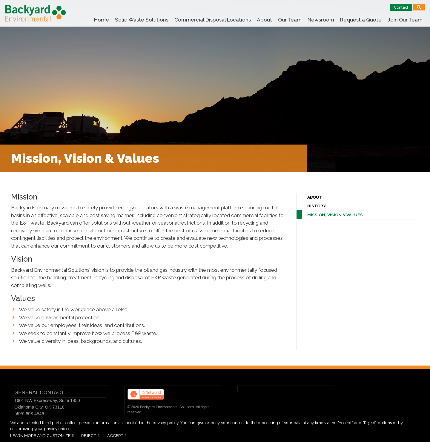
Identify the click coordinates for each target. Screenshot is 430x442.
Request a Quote (361, 20)
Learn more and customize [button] (40, 435)
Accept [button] (115, 435)
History (316, 205)
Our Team (290, 20)
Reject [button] (88, 435)
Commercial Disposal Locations (212, 20)
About (264, 20)
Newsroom (321, 20)
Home (101, 20)
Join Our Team (405, 20)
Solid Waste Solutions (141, 20)
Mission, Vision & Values (335, 214)
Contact (401, 7)
